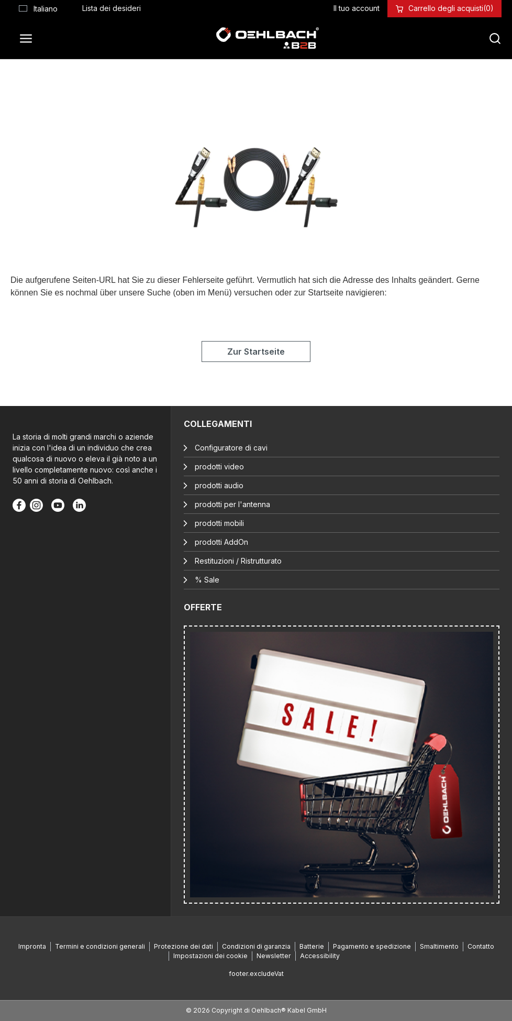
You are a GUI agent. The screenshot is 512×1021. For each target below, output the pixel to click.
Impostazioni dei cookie (210, 956)
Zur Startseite (256, 351)
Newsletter (274, 956)
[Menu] (29, 38)
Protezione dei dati (183, 946)
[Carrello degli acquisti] (451, 8)
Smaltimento (439, 946)
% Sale (207, 579)
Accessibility (320, 956)
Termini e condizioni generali (100, 946)
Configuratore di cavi (231, 447)
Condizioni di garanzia (256, 946)
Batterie (311, 946)
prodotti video (219, 466)
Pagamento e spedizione (372, 946)
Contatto (481, 946)
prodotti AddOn (221, 541)
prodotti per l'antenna (232, 504)
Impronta (32, 946)
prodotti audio (219, 485)
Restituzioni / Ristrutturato (238, 560)
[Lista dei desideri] (111, 8)
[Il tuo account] (356, 8)
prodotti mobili (219, 523)
